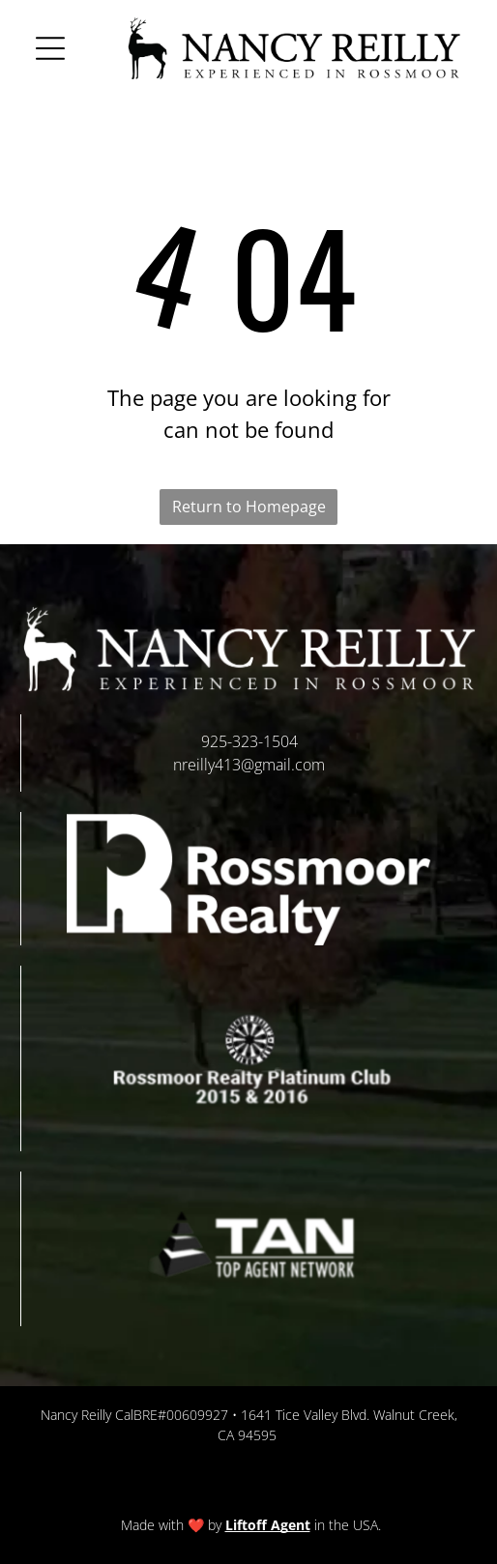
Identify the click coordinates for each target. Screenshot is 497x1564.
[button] (50, 48)
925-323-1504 (249, 741)
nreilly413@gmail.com (249, 764)
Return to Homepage (249, 506)
